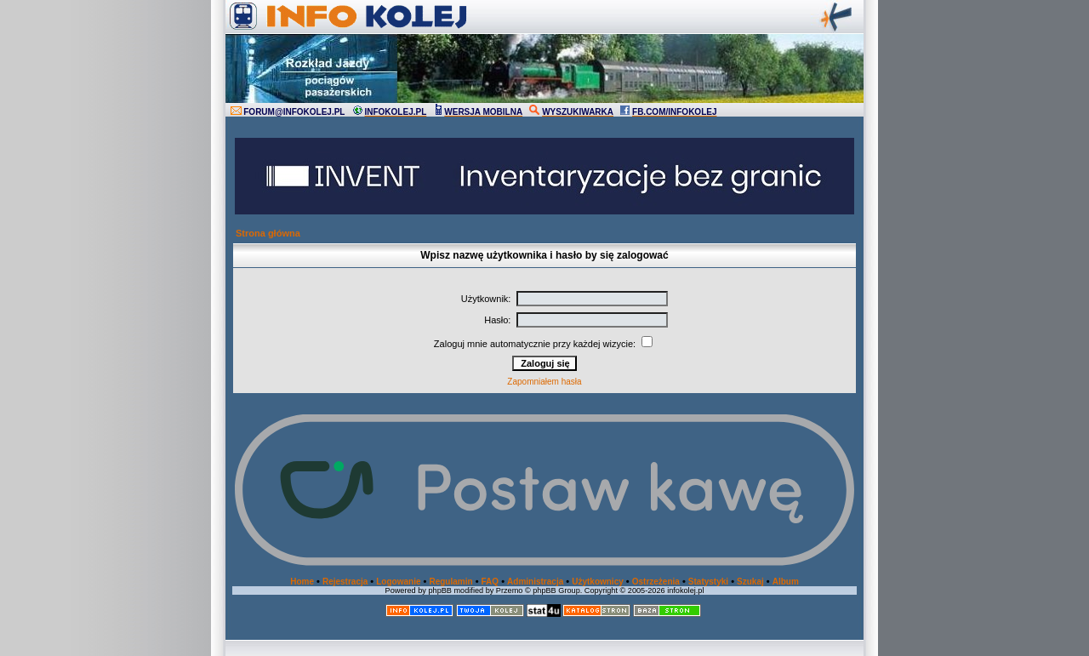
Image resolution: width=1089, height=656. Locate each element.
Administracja (535, 581)
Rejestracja (345, 581)
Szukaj (750, 581)
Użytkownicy (598, 581)
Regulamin (450, 581)
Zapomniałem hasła (544, 381)
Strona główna (268, 233)
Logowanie (398, 581)
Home (302, 581)
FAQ (490, 581)
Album (786, 581)
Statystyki (708, 581)
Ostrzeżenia (656, 581)
